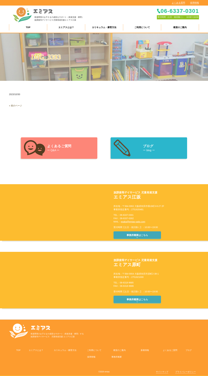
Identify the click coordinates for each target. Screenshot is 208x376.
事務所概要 (116, 357)
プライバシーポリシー (185, 372)
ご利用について (94, 350)
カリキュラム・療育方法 (65, 350)
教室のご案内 (119, 350)
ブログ (189, 350)
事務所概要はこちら (137, 236)
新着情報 (145, 350)
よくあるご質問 (170, 350)
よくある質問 (178, 2)
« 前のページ (15, 105)
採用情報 (194, 2)
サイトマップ (162, 372)
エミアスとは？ (36, 350)
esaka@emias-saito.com (133, 221)
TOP (18, 350)
